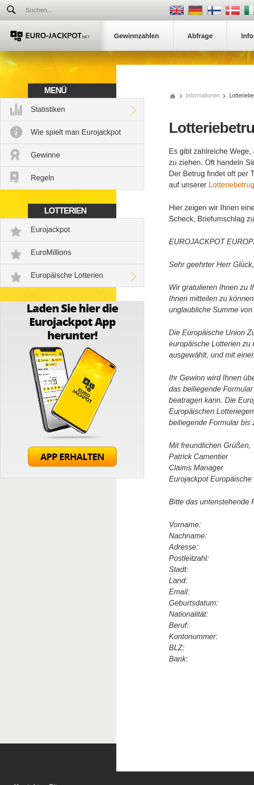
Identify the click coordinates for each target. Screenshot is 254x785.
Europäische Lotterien (67, 275)
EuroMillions (51, 252)
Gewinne (45, 155)
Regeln (42, 178)
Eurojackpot (50, 230)
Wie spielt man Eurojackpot (76, 132)
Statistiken (48, 109)
